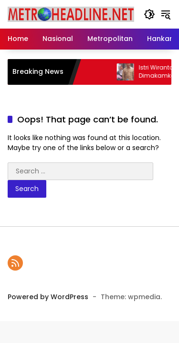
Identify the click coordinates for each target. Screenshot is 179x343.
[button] (149, 14)
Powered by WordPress (48, 297)
